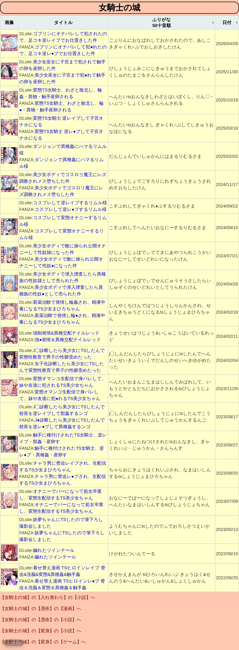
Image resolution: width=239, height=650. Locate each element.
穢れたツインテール (53, 550)
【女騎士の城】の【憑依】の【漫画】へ (40, 608)
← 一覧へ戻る (14, 643)
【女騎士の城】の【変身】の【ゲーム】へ (43, 641)
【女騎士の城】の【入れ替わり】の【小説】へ (47, 597)
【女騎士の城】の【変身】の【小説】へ (40, 630)
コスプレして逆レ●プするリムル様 (71, 209)
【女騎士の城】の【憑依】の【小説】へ (40, 619)
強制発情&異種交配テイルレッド (66, 333)
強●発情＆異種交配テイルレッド (68, 339)
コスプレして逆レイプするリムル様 (70, 202)
